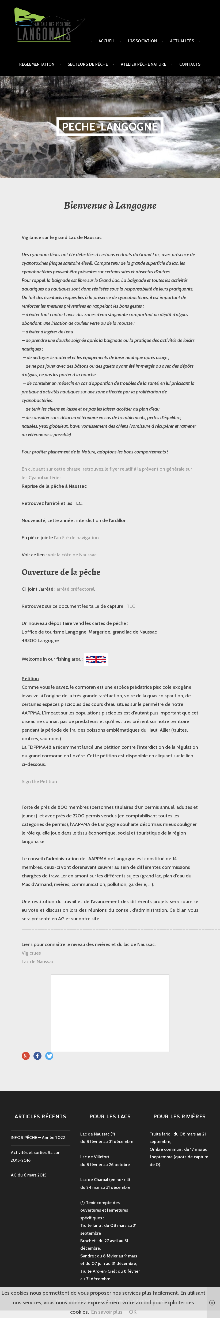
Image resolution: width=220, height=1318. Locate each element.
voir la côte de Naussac (72, 555)
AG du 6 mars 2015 (28, 1175)
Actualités (182, 41)
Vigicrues (31, 953)
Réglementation (36, 64)
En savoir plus (107, 1312)
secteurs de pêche (88, 64)
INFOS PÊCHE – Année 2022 (38, 1137)
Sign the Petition (39, 781)
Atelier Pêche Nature (143, 64)
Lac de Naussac (38, 962)
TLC (131, 606)
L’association (142, 41)
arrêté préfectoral (75, 589)
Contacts (190, 64)
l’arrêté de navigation (76, 538)
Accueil (107, 41)
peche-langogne (110, 126)
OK (132, 1312)
